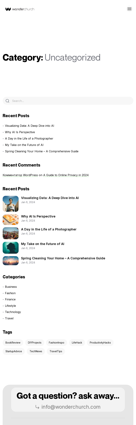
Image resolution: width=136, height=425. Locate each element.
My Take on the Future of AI (24, 145)
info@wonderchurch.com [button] (67, 407)
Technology (13, 312)
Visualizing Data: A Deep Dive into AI (29, 125)
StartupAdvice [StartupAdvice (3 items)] (13, 351)
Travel (9, 318)
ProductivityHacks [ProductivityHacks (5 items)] (100, 342)
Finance (10, 299)
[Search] (7, 100)
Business (11, 286)
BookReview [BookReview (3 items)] (12, 342)
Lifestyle (10, 305)
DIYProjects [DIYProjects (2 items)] (34, 342)
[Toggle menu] (129, 9)
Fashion (10, 293)
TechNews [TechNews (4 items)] (36, 351)
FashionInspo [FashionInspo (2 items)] (56, 342)
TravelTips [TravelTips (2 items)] (56, 351)
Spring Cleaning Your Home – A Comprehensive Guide (41, 151)
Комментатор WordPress (20, 175)
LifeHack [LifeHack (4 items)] (77, 342)
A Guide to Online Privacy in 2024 (66, 175)
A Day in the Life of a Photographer (29, 138)
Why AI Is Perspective (20, 132)
